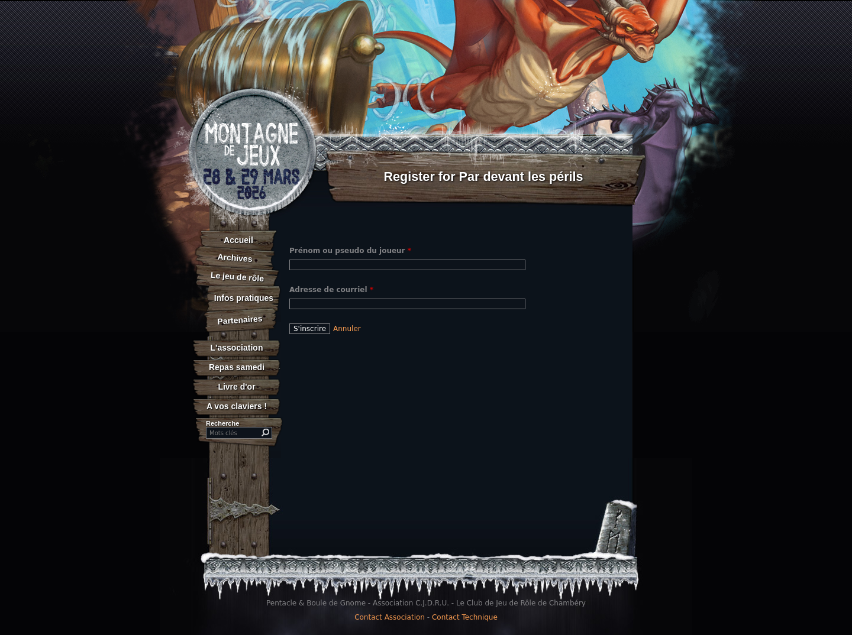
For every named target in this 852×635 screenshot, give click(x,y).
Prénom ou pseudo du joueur (350, 251)
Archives (235, 258)
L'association (237, 348)
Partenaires (240, 319)
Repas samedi (236, 367)
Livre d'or (236, 387)
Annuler (347, 329)
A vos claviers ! (236, 406)
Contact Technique (465, 617)
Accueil (238, 240)
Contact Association (389, 617)
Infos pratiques (243, 298)
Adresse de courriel (331, 290)
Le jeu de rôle (237, 276)
